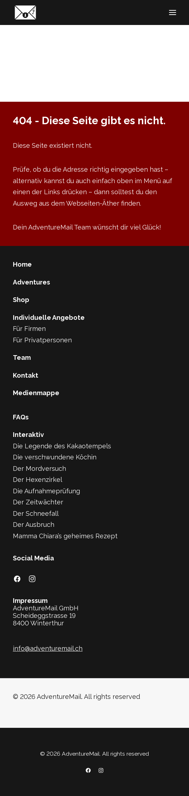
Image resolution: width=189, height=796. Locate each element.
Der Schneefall (36, 513)
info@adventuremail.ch (48, 648)
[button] (172, 12)
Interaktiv (28, 434)
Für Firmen (29, 328)
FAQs (21, 417)
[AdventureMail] (25, 12)
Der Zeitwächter (38, 502)
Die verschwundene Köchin (54, 457)
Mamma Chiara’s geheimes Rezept (65, 536)
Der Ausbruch (33, 524)
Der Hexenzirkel (37, 479)
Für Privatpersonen (42, 340)
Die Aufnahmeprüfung (46, 491)
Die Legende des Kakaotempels (62, 446)
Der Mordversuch (39, 468)
